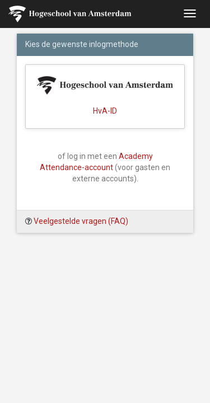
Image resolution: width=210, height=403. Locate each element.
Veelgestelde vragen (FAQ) (81, 221)
